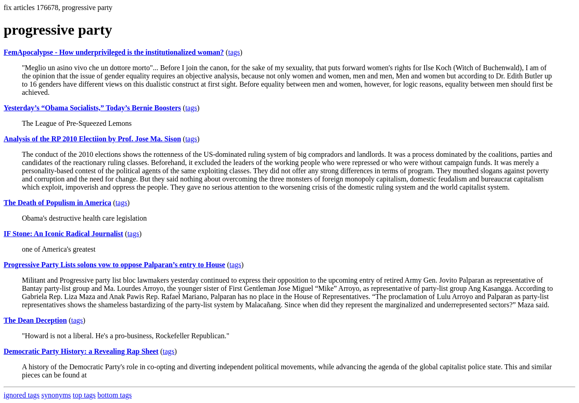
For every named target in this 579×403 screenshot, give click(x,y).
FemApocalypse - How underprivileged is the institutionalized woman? (114, 52)
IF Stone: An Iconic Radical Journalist (63, 234)
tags (234, 52)
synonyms (56, 395)
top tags (84, 395)
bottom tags (115, 395)
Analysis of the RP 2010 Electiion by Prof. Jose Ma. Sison (92, 139)
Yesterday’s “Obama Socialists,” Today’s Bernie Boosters (92, 108)
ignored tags (22, 395)
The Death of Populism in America (57, 203)
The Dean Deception (35, 320)
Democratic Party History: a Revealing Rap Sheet (81, 351)
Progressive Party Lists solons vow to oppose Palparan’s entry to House (114, 265)
